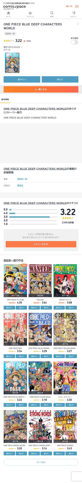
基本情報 (5, 99)
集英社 (20, 186)
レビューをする (41, 244)
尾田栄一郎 (10, 33)
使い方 (69, 6)
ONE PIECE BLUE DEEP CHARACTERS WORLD (35, 109)
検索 (52, 14)
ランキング (30, 14)
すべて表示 (40, 462)
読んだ (60, 79)
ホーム (8, 14)
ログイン (73, 14)
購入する (41, 89)
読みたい (22, 79)
